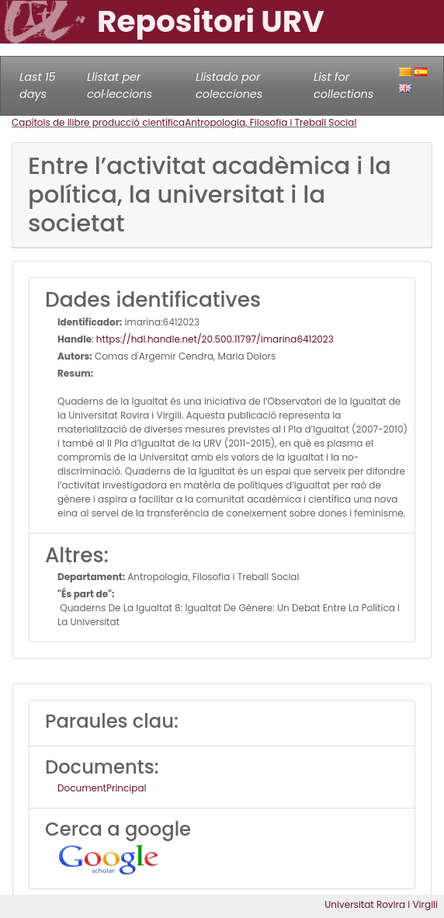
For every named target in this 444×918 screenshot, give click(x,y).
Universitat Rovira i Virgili (381, 904)
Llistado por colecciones (229, 85)
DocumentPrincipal (101, 788)
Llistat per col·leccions (119, 85)
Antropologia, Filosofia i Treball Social (270, 122)
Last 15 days (37, 85)
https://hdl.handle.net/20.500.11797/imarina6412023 (215, 339)
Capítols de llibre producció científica (98, 122)
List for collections (343, 85)
